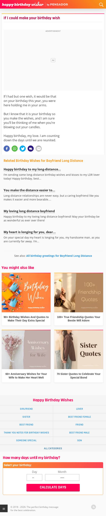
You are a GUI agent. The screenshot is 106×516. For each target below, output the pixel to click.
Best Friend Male (79, 432)
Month (62, 472)
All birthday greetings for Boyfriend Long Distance (59, 256)
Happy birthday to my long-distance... (32, 169)
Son (79, 440)
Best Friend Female (79, 417)
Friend (79, 424)
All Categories (53, 448)
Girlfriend (26, 409)
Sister (26, 417)
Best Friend (26, 424)
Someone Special (26, 440)
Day (34, 472)
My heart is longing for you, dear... (30, 232)
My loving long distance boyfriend (29, 211)
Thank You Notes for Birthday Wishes (26, 432)
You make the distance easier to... (29, 190)
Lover (79, 409)
